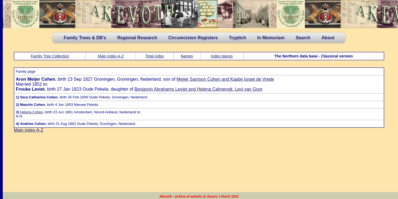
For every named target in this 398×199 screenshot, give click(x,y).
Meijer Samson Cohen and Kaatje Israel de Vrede (225, 79)
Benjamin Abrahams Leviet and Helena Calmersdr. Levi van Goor (198, 89)
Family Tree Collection (50, 56)
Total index (155, 56)
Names (187, 56)
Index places (222, 56)
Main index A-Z (111, 56)
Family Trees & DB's (85, 37)
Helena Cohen (31, 112)
